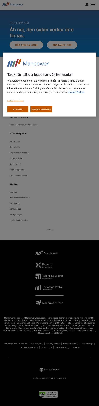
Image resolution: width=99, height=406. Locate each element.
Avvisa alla (17, 109)
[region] (49, 85)
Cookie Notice (76, 92)
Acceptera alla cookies (41, 109)
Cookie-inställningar (15, 101)
